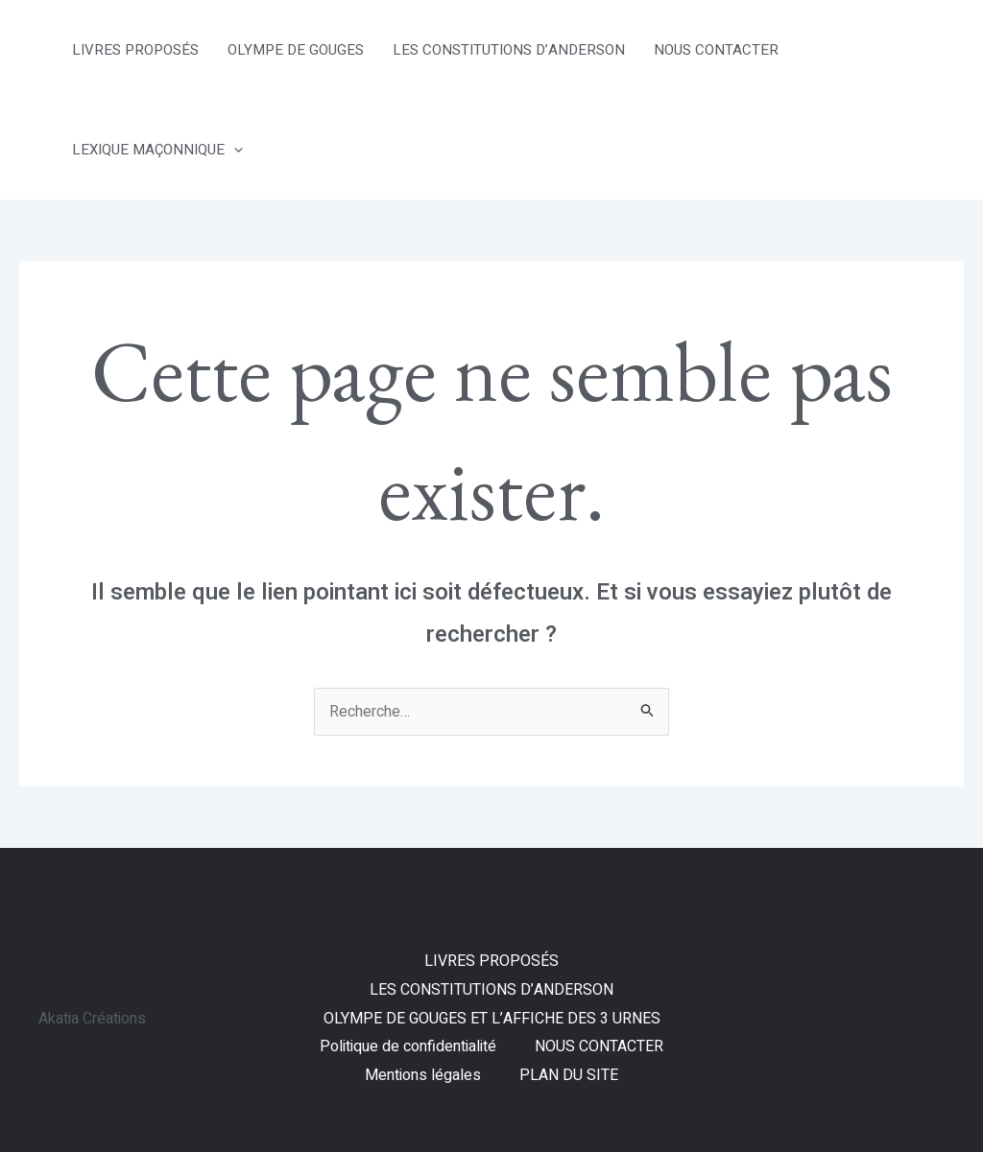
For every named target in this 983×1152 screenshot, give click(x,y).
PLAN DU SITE (568, 1075)
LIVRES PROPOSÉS (135, 49)
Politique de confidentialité (408, 1046)
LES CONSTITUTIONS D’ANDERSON (509, 49)
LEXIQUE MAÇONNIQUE (157, 150)
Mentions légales (423, 1075)
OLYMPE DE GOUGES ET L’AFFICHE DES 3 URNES (492, 1018)
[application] (234, 150)
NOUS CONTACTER (716, 49)
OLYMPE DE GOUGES (296, 49)
